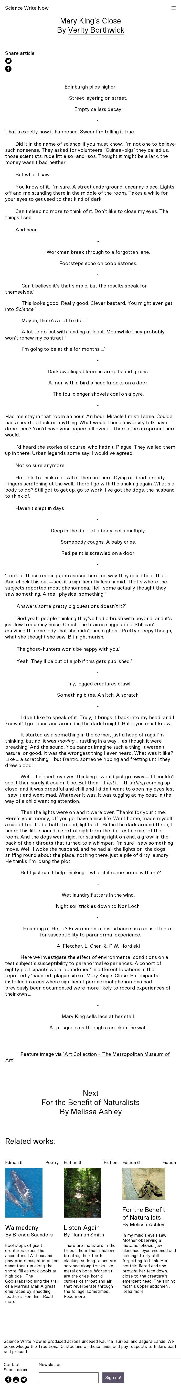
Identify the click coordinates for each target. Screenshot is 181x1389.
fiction (110, 1162)
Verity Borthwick (96, 30)
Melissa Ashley (147, 1224)
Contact (12, 1364)
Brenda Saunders (33, 1234)
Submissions (16, 1370)
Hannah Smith (87, 1234)
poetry (52, 1162)
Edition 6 (14, 1162)
